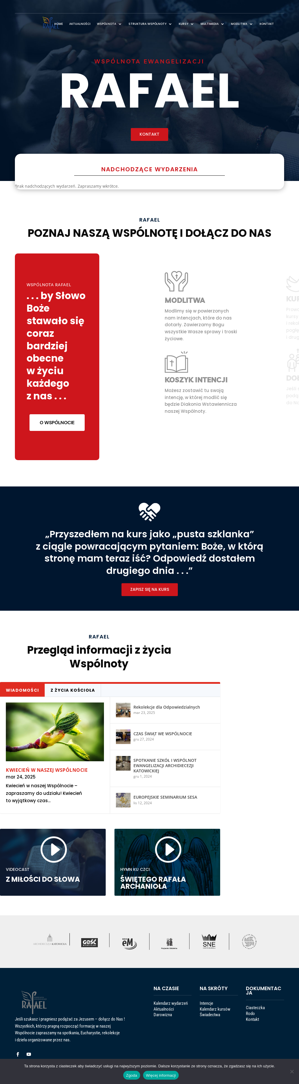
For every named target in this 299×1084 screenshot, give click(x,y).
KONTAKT (267, 24)
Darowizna (167, 1019)
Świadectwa (214, 1019)
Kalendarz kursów (217, 1016)
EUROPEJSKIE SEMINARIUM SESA (138, 774)
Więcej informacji (161, 1075)
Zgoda (131, 1075)
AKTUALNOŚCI (80, 24)
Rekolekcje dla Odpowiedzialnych (139, 728)
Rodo (257, 1018)
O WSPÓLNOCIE (57, 390)
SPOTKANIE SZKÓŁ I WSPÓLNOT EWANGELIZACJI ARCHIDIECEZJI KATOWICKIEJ (138, 758)
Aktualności (168, 1016)
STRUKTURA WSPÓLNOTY (147, 24)
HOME (58, 24)
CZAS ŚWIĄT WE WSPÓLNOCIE (137, 742)
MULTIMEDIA (210, 24)
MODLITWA (239, 24)
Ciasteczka (260, 1015)
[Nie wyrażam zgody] (292, 1071)
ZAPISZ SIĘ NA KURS (149, 569)
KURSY (183, 24)
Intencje (212, 1013)
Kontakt (258, 1021)
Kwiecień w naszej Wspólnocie (78, 760)
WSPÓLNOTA (106, 24)
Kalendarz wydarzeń (171, 1013)
